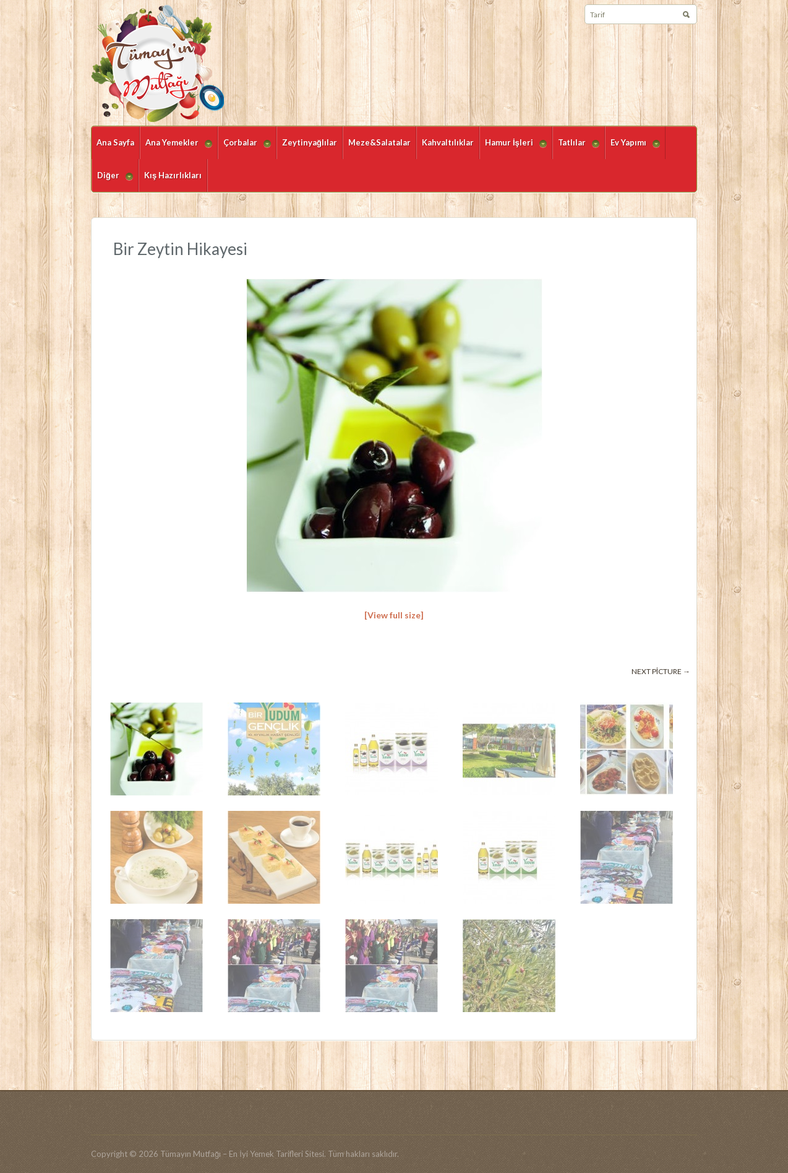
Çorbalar (244, 148)
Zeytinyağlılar (309, 142)
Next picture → (661, 671)
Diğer (112, 181)
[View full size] (394, 615)
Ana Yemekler (176, 148)
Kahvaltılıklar (448, 142)
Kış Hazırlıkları (173, 175)
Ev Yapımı (632, 148)
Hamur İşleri (513, 148)
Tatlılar (575, 148)
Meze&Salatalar (379, 142)
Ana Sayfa (115, 142)
